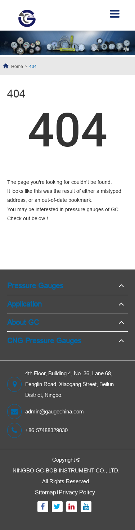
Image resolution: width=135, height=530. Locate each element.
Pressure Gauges (35, 285)
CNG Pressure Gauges (44, 340)
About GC (23, 322)
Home (17, 66)
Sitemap (45, 492)
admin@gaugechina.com (45, 411)
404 (33, 66)
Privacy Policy (77, 492)
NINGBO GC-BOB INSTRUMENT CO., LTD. (66, 470)
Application (24, 304)
